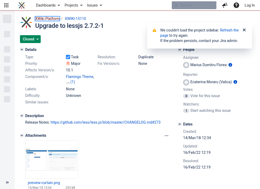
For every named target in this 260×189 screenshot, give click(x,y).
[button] (6, 5)
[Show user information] (230, 65)
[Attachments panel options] (166, 136)
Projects (71, 5)
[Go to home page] (21, 5)
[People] (179, 49)
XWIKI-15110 (75, 19)
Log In (250, 5)
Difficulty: (32, 95)
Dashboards (46, 5)
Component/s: (37, 77)
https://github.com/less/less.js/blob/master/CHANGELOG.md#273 (106, 122)
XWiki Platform (47, 19)
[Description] (22, 116)
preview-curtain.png (44, 183)
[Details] (22, 49)
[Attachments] (22, 135)
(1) (72, 82)
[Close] (244, 30)
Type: (29, 57)
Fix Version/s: (109, 63)
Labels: (31, 89)
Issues (92, 5)
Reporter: (190, 74)
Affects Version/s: (40, 70)
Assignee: (191, 57)
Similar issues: (37, 102)
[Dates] (179, 124)
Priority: (31, 63)
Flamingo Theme (79, 77)
